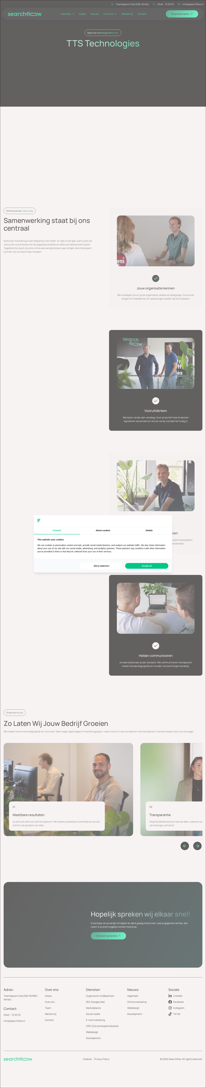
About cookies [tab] (103, 530)
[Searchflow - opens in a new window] (165, 521)
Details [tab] (149, 530)
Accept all (147, 565)
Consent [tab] (57, 530)
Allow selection (101, 565)
